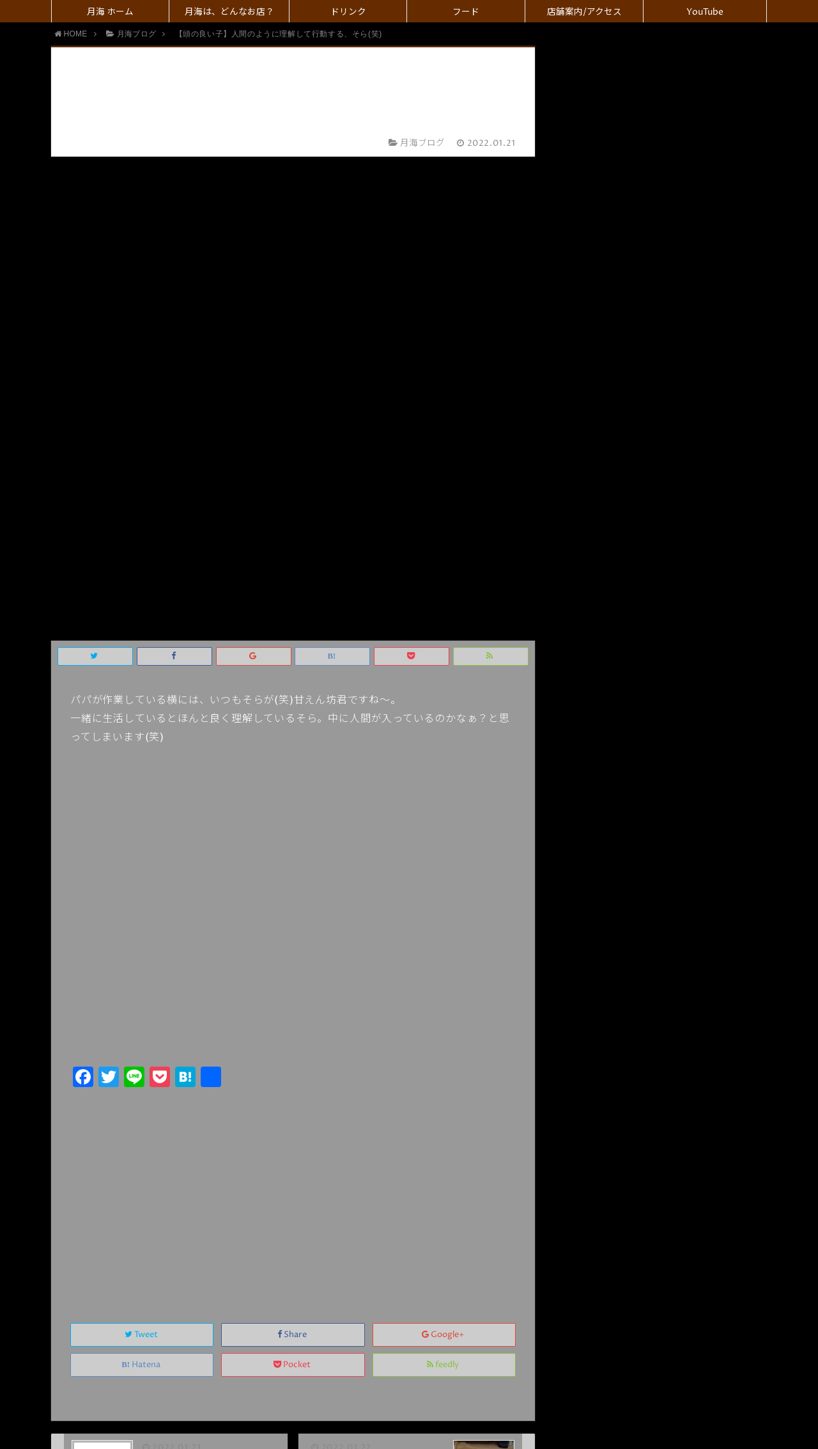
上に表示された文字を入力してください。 (185, 1200)
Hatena (141, 880)
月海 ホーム (110, 12)
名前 (330, 1118)
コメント (326, 1240)
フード (465, 12)
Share (293, 850)
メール (335, 1144)
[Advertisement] (293, 707)
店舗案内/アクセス (584, 12)
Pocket (293, 880)
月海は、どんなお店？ (229, 12)
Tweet (142, 850)
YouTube (704, 12)
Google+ (444, 850)
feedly (444, 880)
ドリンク (348, 12)
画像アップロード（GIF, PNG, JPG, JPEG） (401, 1266)
